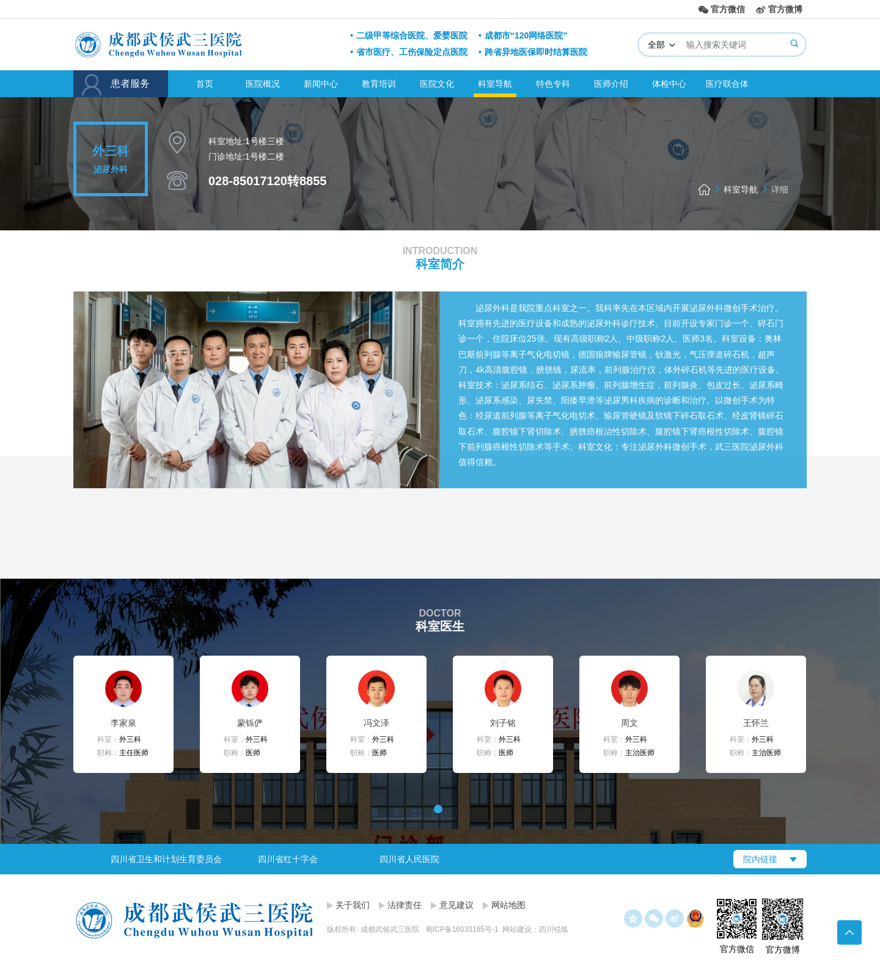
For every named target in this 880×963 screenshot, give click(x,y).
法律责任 (404, 905)
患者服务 (121, 85)
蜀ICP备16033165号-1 (462, 929)
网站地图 (508, 905)
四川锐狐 (553, 929)
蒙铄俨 (250, 723)
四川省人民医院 (409, 859)
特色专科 (553, 84)
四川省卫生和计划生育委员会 (166, 859)
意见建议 (456, 905)
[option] (166, 859)
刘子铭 (503, 723)
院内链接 (760, 859)
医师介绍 (611, 84)
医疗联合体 (727, 84)
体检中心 (669, 84)
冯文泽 (376, 723)
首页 (204, 84)
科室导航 (495, 84)
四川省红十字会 (288, 859)
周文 (629, 723)
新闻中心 (321, 84)
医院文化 (437, 84)
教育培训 (379, 84)
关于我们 (353, 905)
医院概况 (263, 84)
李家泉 (123, 723)
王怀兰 (756, 723)
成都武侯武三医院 (202, 43)
